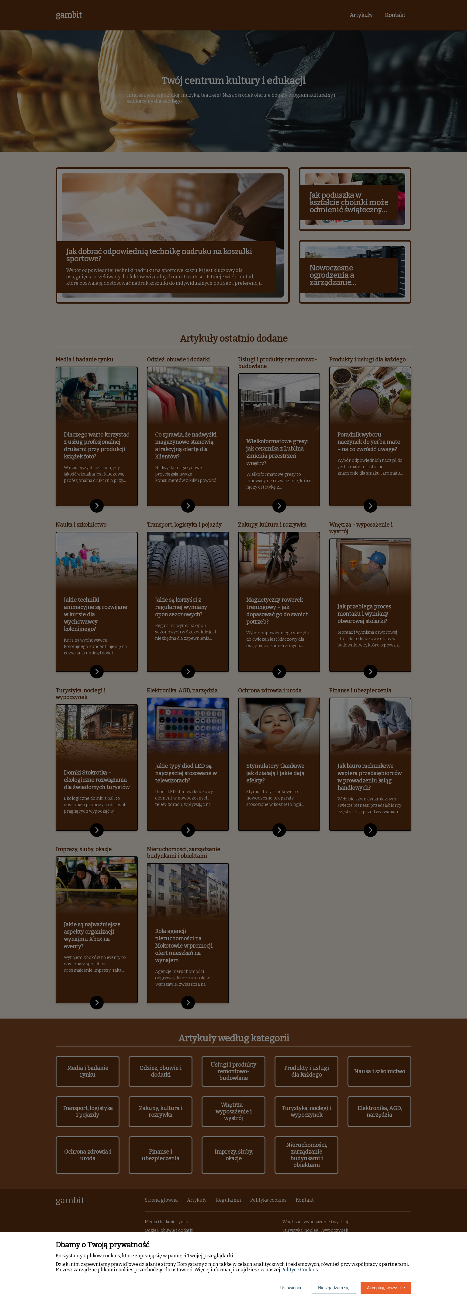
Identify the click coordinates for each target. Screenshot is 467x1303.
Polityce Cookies (299, 1270)
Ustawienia (290, 1287)
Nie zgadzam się (334, 1287)
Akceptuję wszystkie (386, 1287)
